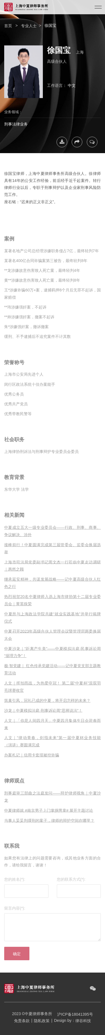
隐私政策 (42, 1020)
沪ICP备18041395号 (73, 1014)
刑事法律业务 (16, 122)
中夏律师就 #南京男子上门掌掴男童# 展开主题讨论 (48, 815)
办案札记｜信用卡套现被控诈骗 (31, 760)
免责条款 (22, 1020)
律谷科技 (83, 1020)
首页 (8, 26)
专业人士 (29, 26)
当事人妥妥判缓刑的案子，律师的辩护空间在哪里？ (49, 825)
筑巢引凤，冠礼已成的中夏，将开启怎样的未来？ (47, 705)
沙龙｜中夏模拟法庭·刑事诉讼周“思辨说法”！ (43, 715)
